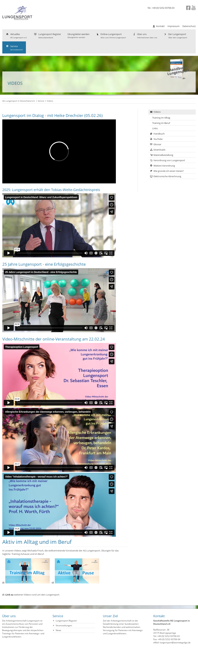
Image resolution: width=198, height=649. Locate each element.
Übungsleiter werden (78, 36)
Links (155, 128)
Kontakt (160, 26)
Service (14, 48)
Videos (157, 111)
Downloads (159, 149)
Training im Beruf (161, 123)
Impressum (173, 26)
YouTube (158, 139)
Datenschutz (189, 26)
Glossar (157, 144)
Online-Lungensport (111, 36)
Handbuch (159, 133)
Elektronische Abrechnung (167, 176)
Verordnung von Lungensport (169, 160)
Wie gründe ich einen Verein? (168, 171)
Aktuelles (16, 36)
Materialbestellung (163, 155)
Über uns (144, 36)
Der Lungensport (175, 36)
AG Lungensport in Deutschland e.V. (18, 101)
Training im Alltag (161, 117)
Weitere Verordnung (164, 165)
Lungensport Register (47, 36)
